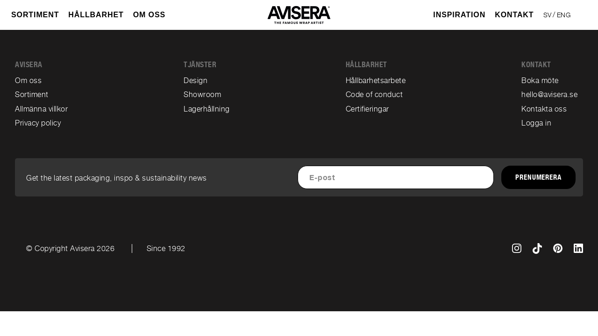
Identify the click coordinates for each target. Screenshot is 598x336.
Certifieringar (367, 109)
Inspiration (459, 15)
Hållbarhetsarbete (376, 80)
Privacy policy (38, 123)
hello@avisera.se (549, 94)
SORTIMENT (35, 15)
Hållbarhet (95, 15)
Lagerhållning (207, 109)
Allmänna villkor (41, 109)
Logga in (536, 123)
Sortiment (32, 94)
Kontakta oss (544, 109)
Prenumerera (538, 177)
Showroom (202, 94)
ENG (564, 15)
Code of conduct (374, 94)
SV (547, 15)
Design (195, 80)
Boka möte (540, 80)
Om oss (28, 80)
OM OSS (149, 15)
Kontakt (514, 15)
